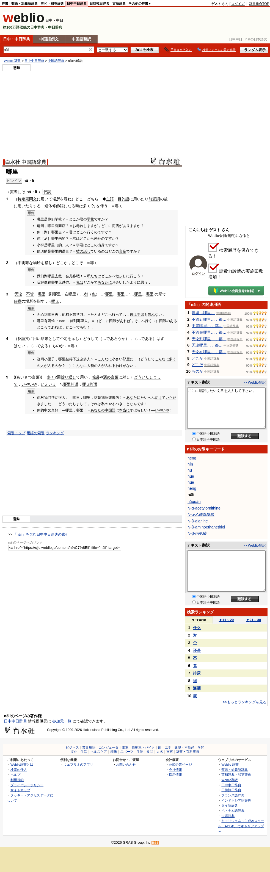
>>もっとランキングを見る (244, 702)
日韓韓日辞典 (99, 3)
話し (86, 251)
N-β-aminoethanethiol (206, 527)
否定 (64, 338)
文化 (74, 751)
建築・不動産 (184, 747)
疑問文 (31, 199)
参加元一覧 (61, 721)
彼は (133, 314)
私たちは (94, 276)
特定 (21, 199)
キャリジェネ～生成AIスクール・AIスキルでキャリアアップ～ (241, 826)
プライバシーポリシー (26, 785)
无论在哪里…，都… (209, 352)
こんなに (105, 359)
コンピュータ (109, 747)
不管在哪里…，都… (209, 332)
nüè (191, 482)
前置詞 (154, 199)
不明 (21, 263)
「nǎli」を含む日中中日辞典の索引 (41, 534)
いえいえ (48, 384)
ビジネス (72, 747)
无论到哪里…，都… (209, 339)
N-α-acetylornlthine (204, 508)
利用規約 (17, 780)
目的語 (123, 199)
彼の (79, 251)
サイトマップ (20, 790)
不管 (30, 294)
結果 (44, 338)
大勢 (90, 366)
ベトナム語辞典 (232, 810)
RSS (155, 842)
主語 (110, 199)
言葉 (122, 251)
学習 (140, 314)
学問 (201, 747)
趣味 (113, 751)
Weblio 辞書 (12, 60)
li (36, 192)
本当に (124, 410)
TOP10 (198, 620)
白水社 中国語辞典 (25, 162)
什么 (197, 627)
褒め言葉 (111, 377)
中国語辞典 (56, 60)
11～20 (226, 620)
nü (190, 470)
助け (158, 397)
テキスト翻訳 (198, 382)
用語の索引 (36, 433)
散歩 (119, 276)
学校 (90, 219)
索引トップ (16, 433)
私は (79, 282)
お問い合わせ (126, 764)
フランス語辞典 (232, 795)
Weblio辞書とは (21, 764)
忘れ (151, 314)
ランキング (55, 433)
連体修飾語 (54, 206)
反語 (21, 338)
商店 (115, 226)
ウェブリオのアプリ (78, 764)
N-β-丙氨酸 (197, 533)
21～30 (253, 620)
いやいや (29, 384)
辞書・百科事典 (187, 751)
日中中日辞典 (77, 3)
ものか (197, 371)
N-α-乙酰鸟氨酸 (201, 514)
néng (192, 458)
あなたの (97, 410)
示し (75, 338)
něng (192, 488)
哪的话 (89, 384)
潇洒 (197, 688)
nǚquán (194, 501)
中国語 (110, 410)
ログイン (237, 4)
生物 (140, 751)
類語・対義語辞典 (24, 3)
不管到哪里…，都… (209, 319)
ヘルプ (15, 774)
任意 (17, 301)
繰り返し (68, 377)
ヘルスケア (98, 751)
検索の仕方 (18, 769)
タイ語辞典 (229, 805)
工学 (168, 747)
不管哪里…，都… (207, 325)
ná (28, 192)
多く (87, 206)
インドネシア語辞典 (236, 800)
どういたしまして (72, 404)
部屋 (126, 359)
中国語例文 (49, 39)
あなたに (105, 282)
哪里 (41, 294)
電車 (125, 747)
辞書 (5, 3)
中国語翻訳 (81, 39)
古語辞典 (119, 3)
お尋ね (78, 226)
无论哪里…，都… (207, 345)
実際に (15, 192)
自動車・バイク (143, 747)
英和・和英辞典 (52, 3)
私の (104, 404)
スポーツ (126, 751)
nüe (191, 476)
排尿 (197, 673)
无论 (18, 294)
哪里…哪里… (203, 313)
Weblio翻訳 (229, 780)
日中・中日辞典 (16, 39)
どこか (197, 358)
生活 (84, 751)
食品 (150, 751)
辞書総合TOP (259, 4)
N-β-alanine (198, 521)
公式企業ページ (180, 764)
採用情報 (175, 774)
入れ (108, 366)
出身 (101, 245)
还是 (197, 650)
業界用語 (88, 747)
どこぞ (197, 364)
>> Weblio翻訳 (254, 382)
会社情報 (175, 769)
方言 (169, 751)
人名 (159, 751)
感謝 (95, 377)
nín (190, 464)
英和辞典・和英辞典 (236, 774)
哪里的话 (70, 384)
